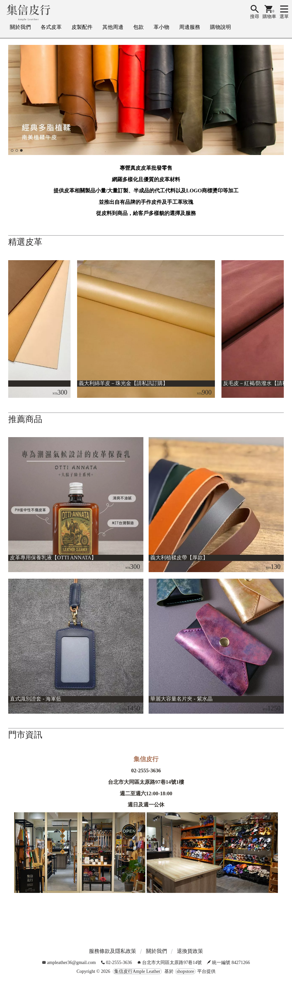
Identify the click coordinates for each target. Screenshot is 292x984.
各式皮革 (51, 27)
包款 (138, 27)
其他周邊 (112, 27)
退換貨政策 (190, 951)
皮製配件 (82, 27)
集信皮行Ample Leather (137, 971)
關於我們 (20, 27)
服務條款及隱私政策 (112, 951)
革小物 (161, 27)
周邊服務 (189, 27)
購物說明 (220, 27)
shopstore (185, 971)
